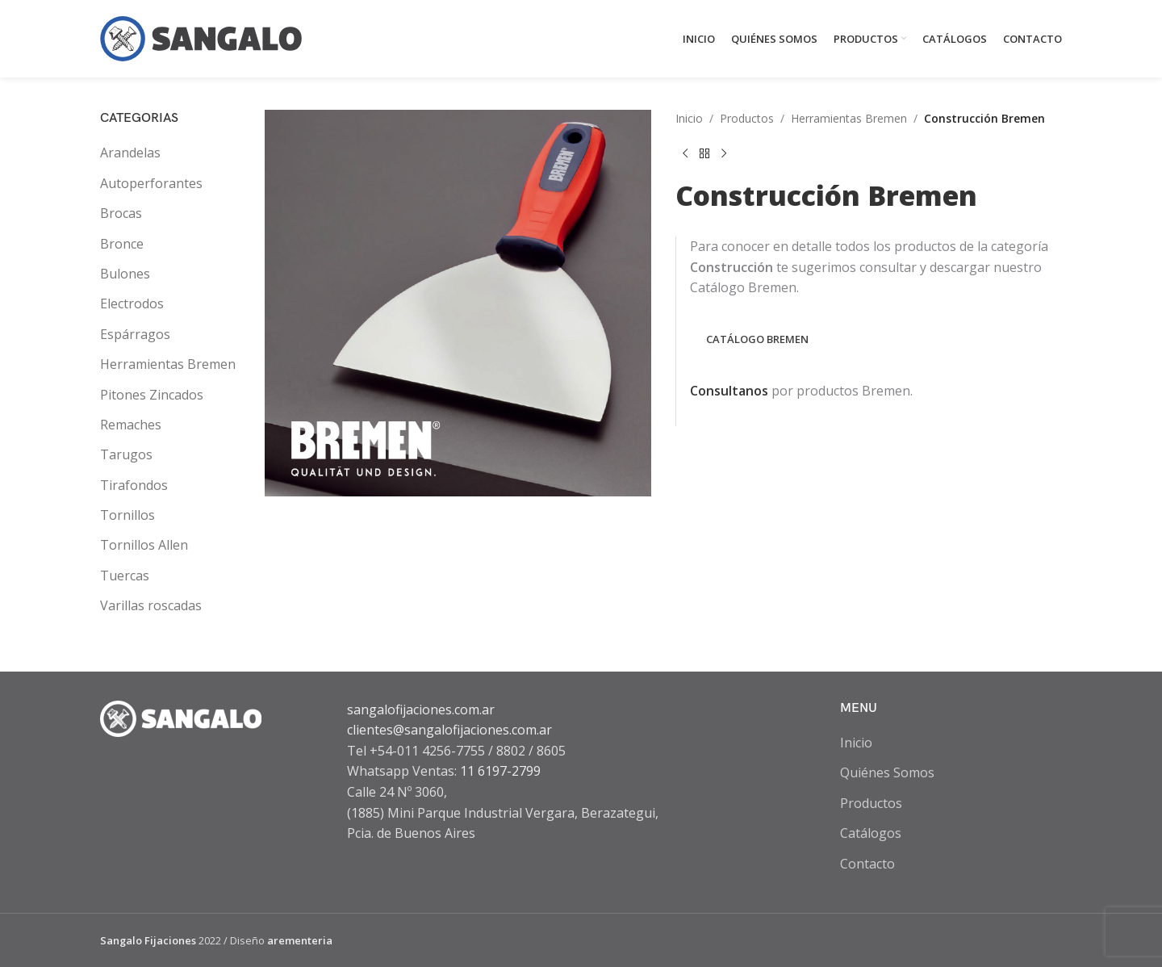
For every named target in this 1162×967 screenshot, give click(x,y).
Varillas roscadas (151, 605)
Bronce (122, 244)
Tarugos (126, 454)
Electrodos (132, 303)
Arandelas (130, 152)
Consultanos (729, 391)
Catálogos (870, 833)
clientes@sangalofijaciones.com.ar (449, 730)
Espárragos (135, 334)
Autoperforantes (151, 183)
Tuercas (124, 575)
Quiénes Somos (887, 772)
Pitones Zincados (151, 395)
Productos (747, 118)
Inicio (689, 118)
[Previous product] (685, 153)
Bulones (125, 274)
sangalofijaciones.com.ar (421, 709)
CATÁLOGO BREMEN (757, 339)
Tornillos (127, 515)
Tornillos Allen (144, 545)
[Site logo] (201, 37)
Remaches (130, 424)
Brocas (121, 213)
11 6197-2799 (500, 771)
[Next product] (724, 153)
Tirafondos (134, 485)
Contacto (867, 864)
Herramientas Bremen (168, 364)
